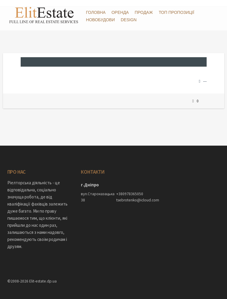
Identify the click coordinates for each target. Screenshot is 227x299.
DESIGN (129, 19)
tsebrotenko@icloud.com (131, 193)
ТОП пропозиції (176, 12)
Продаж (144, 12)
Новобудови (100, 19)
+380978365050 (129, 187)
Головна (95, 12)
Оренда (120, 12)
